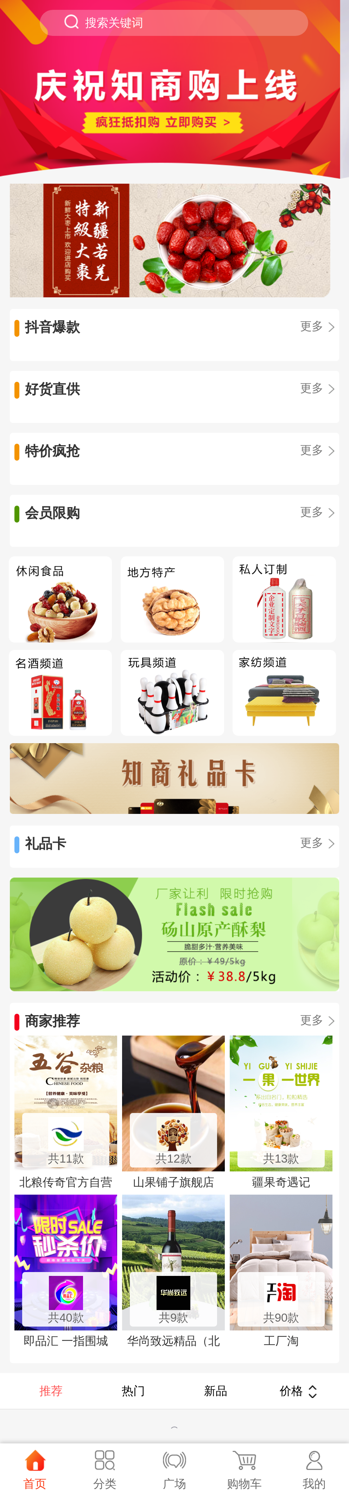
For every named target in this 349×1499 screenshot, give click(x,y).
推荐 (51, 1390)
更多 (317, 326)
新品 (215, 1390)
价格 (298, 1390)
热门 (133, 1390)
